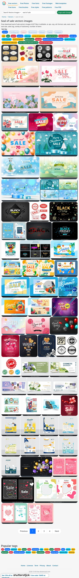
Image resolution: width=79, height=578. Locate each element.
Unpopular (58, 32)
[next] (56, 531)
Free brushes (23, 7)
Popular (50, 32)
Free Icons (12, 7)
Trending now (14, 32)
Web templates (60, 3)
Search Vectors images (11, 12)
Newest (23, 32)
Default (5, 32)
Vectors (10, 17)
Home (4, 17)
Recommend (33, 32)
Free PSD (58, 7)
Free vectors (12, 3)
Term (36, 566)
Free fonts (35, 3)
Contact (55, 566)
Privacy (42, 566)
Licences (30, 566)
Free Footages (47, 3)
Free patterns (47, 7)
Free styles (35, 7)
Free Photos (24, 3)
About (48, 566)
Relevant (42, 32)
